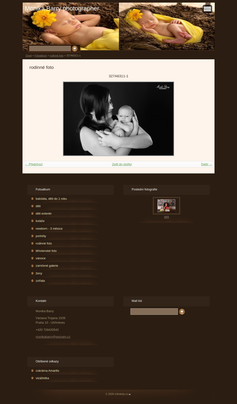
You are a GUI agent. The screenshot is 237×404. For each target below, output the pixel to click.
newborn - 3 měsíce (49, 228)
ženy (39, 273)
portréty (41, 236)
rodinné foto (56, 55)
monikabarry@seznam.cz (53, 336)
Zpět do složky (122, 164)
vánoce (40, 258)
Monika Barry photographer (62, 8)
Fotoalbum (40, 55)
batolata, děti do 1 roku (51, 198)
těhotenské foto (46, 251)
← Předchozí (34, 164)
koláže (40, 221)
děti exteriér (44, 213)
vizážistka (42, 378)
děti (38, 206)
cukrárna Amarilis (47, 370)
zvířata (40, 280)
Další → (206, 164)
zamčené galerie (47, 265)
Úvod (29, 55)
